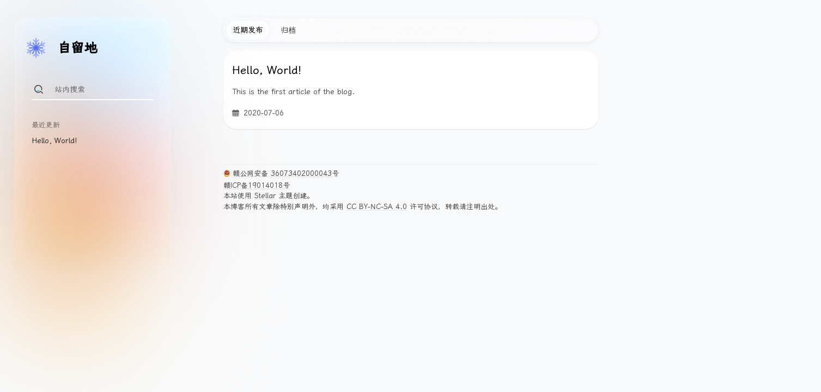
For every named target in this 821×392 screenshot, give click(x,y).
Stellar (265, 196)
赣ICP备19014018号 (256, 185)
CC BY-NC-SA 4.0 (376, 207)
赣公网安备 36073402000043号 (286, 173)
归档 (288, 30)
